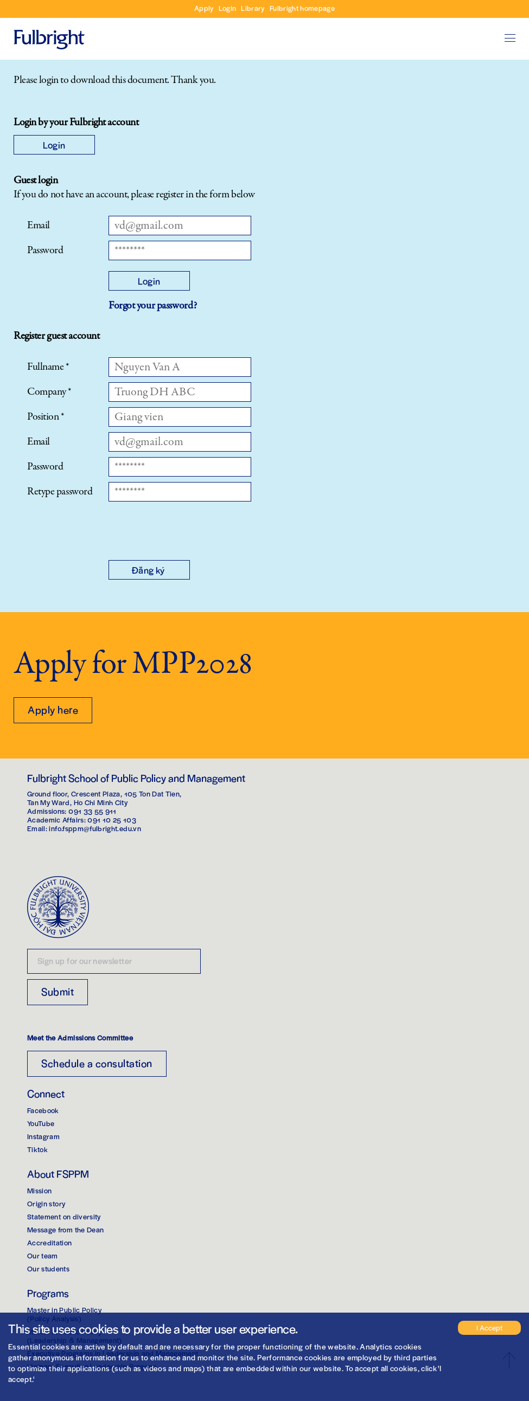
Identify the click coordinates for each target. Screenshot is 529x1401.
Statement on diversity (64, 1216)
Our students (48, 1268)
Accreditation (49, 1242)
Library (252, 8)
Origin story (46, 1203)
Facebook (43, 1110)
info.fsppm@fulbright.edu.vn (95, 828)
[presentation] (191, 528)
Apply (204, 8)
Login (228, 8)
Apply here (53, 709)
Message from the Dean (65, 1229)
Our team (42, 1255)
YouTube (40, 1123)
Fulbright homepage (302, 8)
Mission (39, 1190)
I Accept (489, 1327)
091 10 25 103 (111, 819)
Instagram (43, 1136)
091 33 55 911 (92, 811)
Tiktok (37, 1149)
